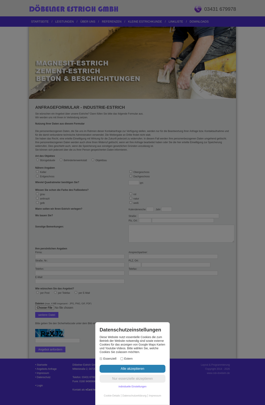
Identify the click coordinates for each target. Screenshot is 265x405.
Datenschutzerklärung (134, 395)
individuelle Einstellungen (133, 386)
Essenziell (108, 358)
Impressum (155, 395)
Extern (126, 358)
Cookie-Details (112, 395)
